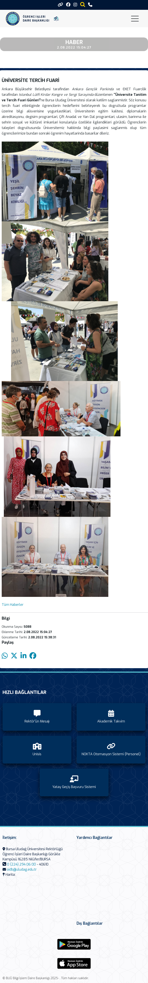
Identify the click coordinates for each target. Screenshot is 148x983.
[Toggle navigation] (135, 18)
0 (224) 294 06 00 (21, 864)
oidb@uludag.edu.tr (22, 869)
